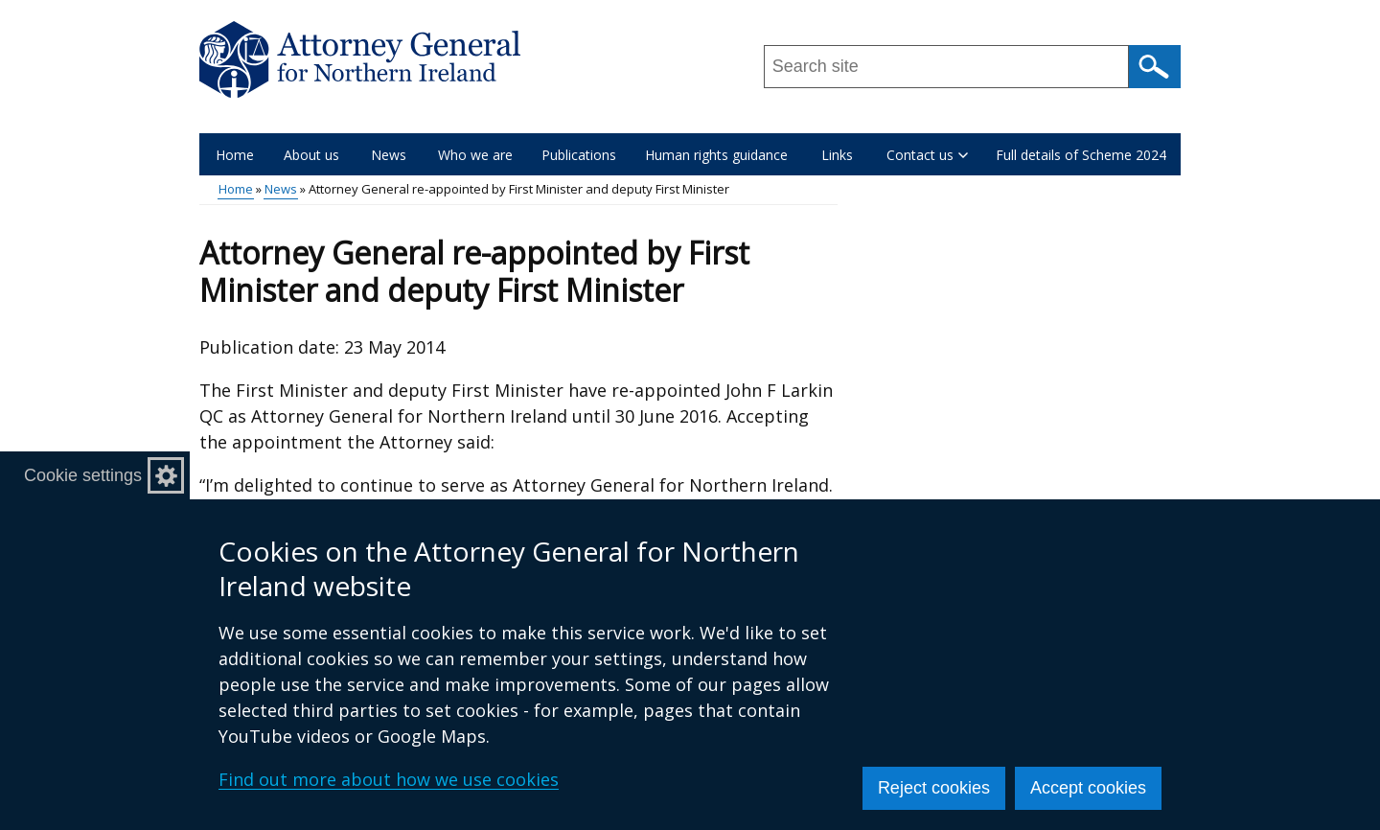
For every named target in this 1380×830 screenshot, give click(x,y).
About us (311, 155)
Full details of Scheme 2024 (1081, 155)
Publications (578, 155)
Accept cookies (1088, 787)
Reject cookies (934, 787)
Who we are (475, 155)
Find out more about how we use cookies (388, 779)
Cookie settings (83, 475)
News (388, 155)
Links (837, 155)
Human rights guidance (716, 155)
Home (235, 155)
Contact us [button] (927, 155)
